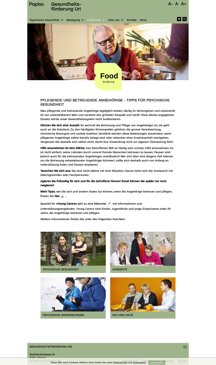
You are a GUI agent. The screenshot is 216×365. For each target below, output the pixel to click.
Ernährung (96, 20)
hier (57, 196)
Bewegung (75, 19)
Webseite (100, 203)
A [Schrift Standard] (176, 4)
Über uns (115, 19)
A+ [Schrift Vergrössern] (184, 4)
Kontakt (132, 19)
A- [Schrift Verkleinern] (170, 4)
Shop (143, 19)
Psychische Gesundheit (46, 19)
